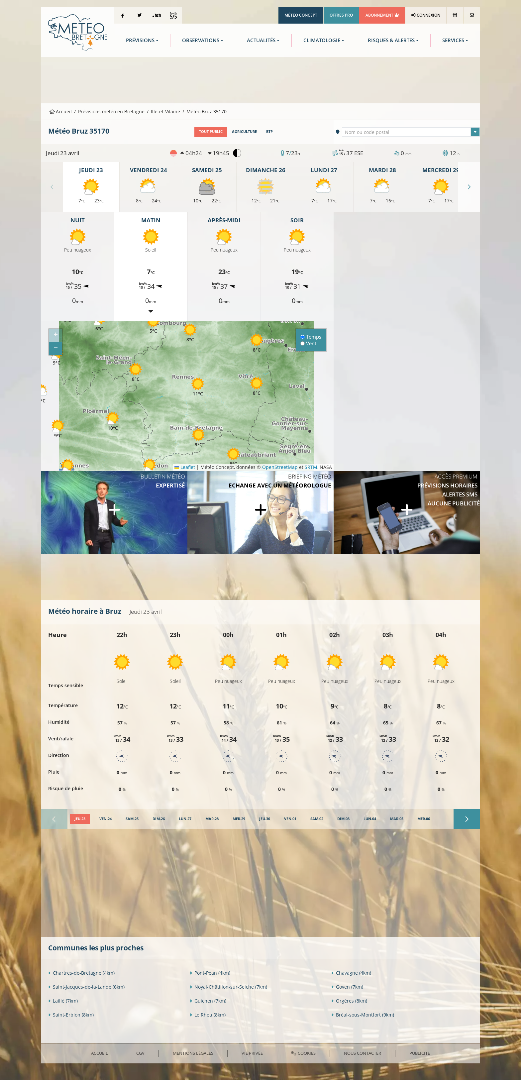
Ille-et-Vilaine (165, 111)
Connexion (425, 15)
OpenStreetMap (280, 467)
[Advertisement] (260, 80)
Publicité (419, 1053)
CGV (140, 1053)
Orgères (349, 1001)
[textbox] (411, 132)
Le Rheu (208, 1015)
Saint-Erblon (71, 1015)
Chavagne (351, 973)
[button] (57, 428)
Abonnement (382, 15)
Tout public (211, 131)
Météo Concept (300, 15)
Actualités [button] (261, 40)
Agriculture (244, 131)
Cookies (303, 1053)
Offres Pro (341, 15)
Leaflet (184, 467)
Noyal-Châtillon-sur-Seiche (228, 987)
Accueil (61, 111)
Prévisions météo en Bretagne (111, 111)
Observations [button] (200, 40)
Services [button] (453, 40)
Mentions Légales (193, 1053)
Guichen (208, 1001)
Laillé (63, 1001)
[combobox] (411, 132)
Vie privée (252, 1053)
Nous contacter (362, 1053)
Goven (347, 987)
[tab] (80, 819)
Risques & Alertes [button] (391, 40)
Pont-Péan (210, 973)
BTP (269, 131)
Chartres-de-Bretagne (81, 973)
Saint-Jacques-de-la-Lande (86, 987)
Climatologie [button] (321, 40)
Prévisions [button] (140, 40)
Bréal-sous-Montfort (362, 1015)
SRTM (311, 467)
